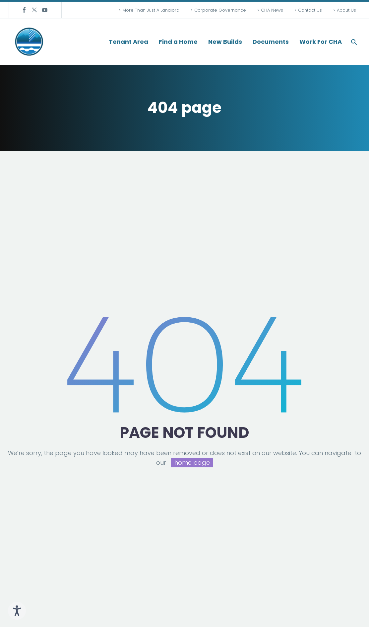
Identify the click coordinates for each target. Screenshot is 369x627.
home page (192, 462)
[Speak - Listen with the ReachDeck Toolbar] (17, 611)
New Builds (225, 42)
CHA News (272, 10)
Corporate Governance (220, 10)
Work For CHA (320, 42)
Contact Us (310, 10)
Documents (271, 42)
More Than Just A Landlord (150, 10)
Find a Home (178, 42)
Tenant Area (128, 42)
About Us (346, 10)
